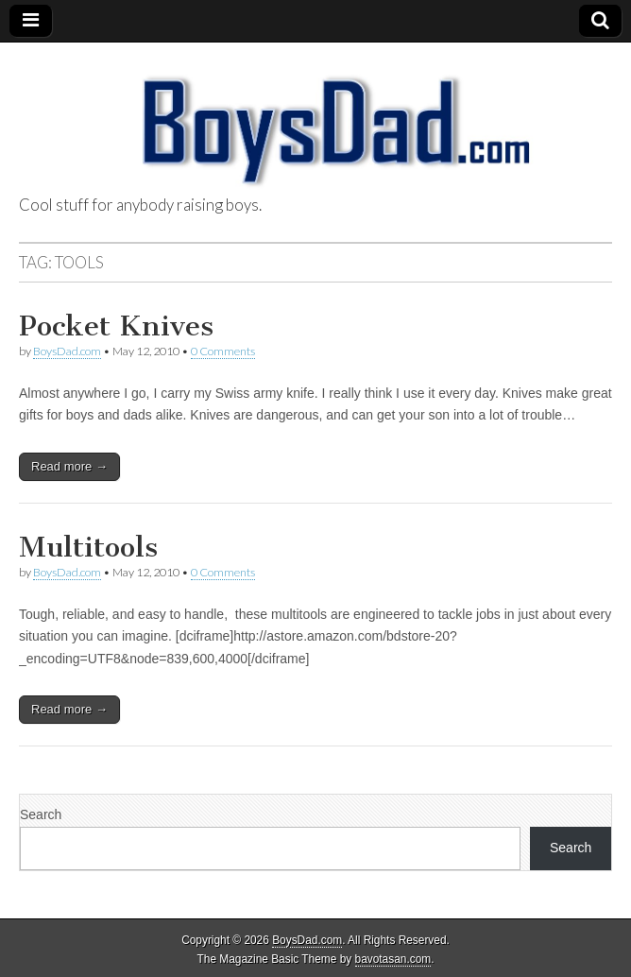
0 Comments (223, 351)
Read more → (69, 466)
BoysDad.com (67, 351)
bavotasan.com (393, 959)
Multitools (88, 547)
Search (40, 814)
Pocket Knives (116, 326)
